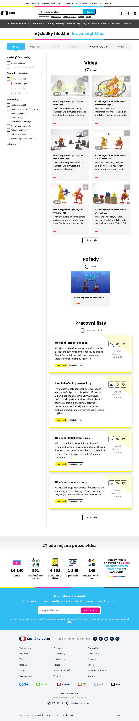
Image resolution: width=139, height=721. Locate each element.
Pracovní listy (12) (98, 46)
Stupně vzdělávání (17, 24)
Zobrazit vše (91, 240)
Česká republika (69, 16)
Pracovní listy (73, 24)
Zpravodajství (48, 3)
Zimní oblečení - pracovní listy (73, 383)
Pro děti (93, 3)
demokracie (56, 16)
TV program (81, 3)
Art (101, 3)
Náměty (60, 24)
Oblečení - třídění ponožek (71, 342)
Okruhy (50, 24)
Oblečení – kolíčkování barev (72, 438)
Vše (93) (15, 46)
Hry (84, 24)
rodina (81, 16)
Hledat (89, 11)
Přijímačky (93, 24)
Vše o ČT (109, 3)
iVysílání (69, 3)
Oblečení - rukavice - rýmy (71, 482)
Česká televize (32, 3)
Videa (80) (35, 46)
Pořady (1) (122, 46)
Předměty (37, 24)
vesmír (88, 16)
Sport (60, 3)
